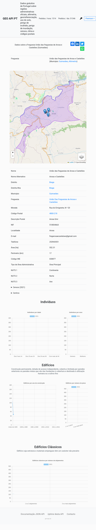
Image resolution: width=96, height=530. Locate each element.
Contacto (71, 514)
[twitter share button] (82, 44)
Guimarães (63, 61)
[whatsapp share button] (82, 49)
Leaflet (70, 162)
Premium (89, 18)
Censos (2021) (19, 287)
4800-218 (53, 213)
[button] (48, 114)
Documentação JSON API (33, 514)
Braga (51, 182)
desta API (55, 514)
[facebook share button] (72, 44)
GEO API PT (10, 18)
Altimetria (73, 61)
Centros (16, 293)
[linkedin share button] (77, 44)
